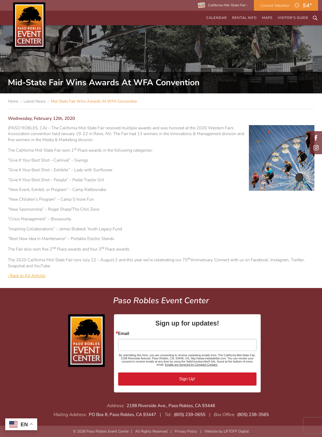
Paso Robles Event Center (29, 25)
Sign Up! (187, 379)
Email (123, 334)
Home (13, 101)
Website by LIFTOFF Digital (226, 431)
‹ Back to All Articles (27, 276)
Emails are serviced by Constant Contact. (191, 364)
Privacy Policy (186, 431)
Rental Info (244, 17)
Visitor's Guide (293, 17)
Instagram (316, 147)
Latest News (35, 101)
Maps (267, 17)
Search (315, 18)
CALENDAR (216, 17)
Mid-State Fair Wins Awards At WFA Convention (94, 101)
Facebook (316, 137)
